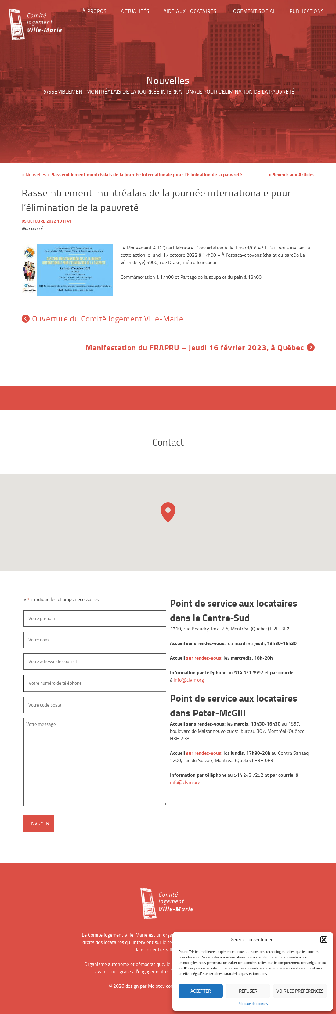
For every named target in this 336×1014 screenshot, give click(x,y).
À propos (94, 11)
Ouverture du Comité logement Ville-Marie (102, 318)
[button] (324, 940)
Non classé (32, 228)
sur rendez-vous (203, 657)
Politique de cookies (252, 1003)
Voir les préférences (299, 991)
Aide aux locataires (190, 11)
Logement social (253, 11)
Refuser (248, 991)
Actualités (135, 11)
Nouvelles (36, 174)
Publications (307, 11)
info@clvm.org (189, 679)
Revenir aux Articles (293, 174)
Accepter (200, 991)
